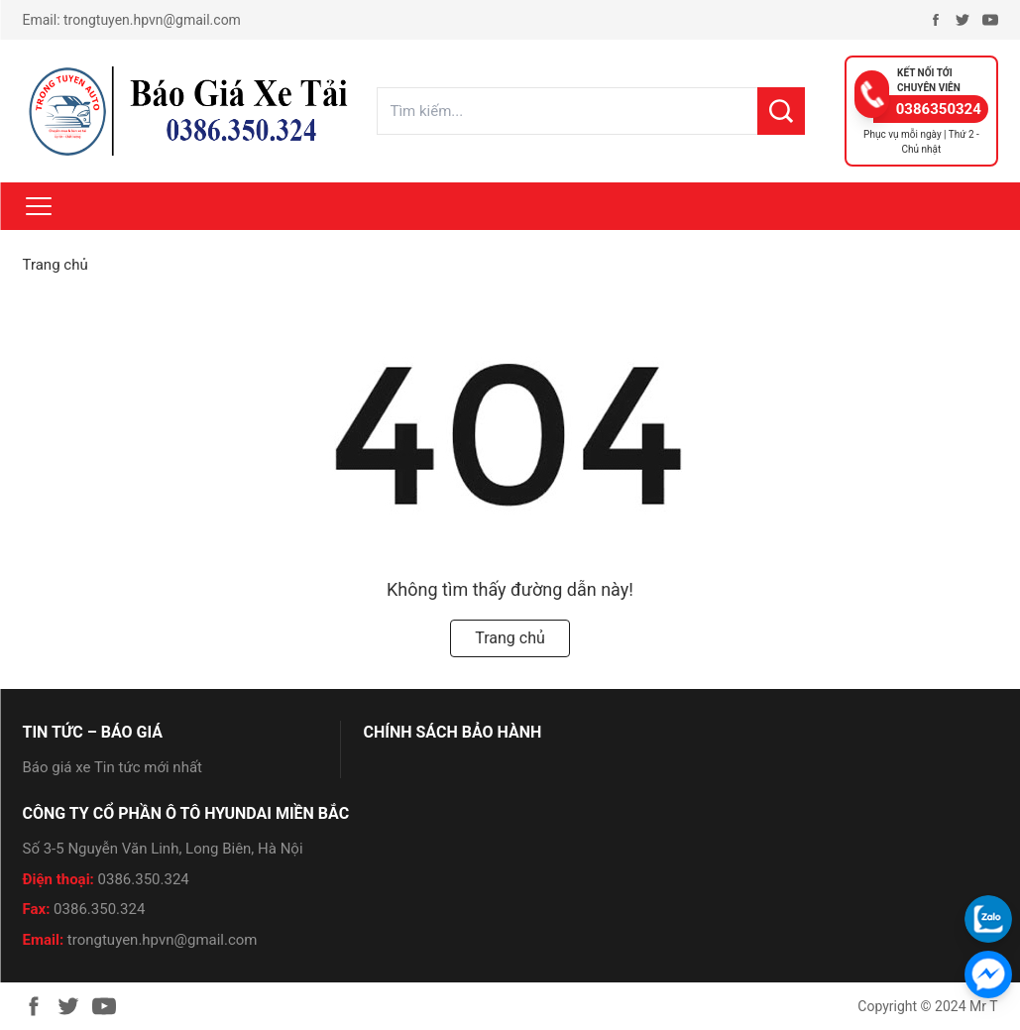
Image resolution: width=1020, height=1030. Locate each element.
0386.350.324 (143, 879)
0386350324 (938, 109)
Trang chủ (55, 265)
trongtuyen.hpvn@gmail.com (152, 20)
